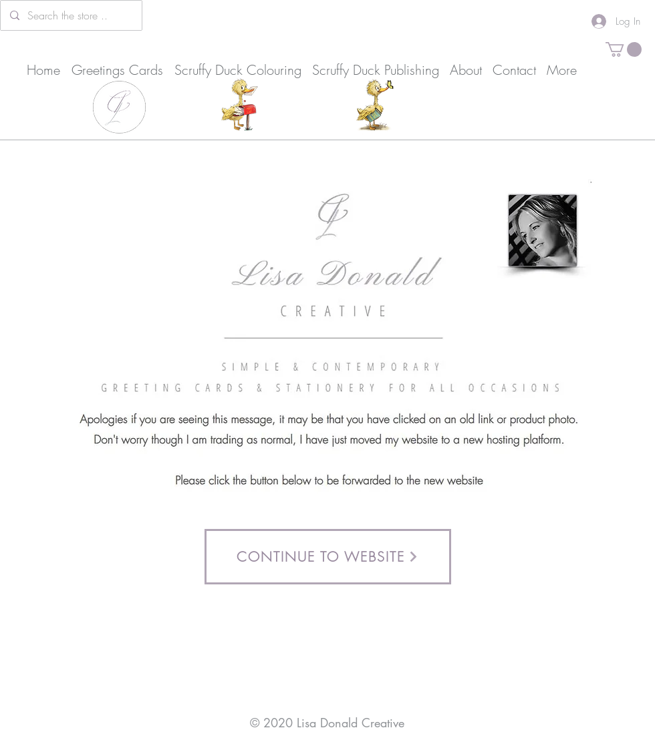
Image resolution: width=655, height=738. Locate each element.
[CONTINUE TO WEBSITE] (328, 556)
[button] (624, 49)
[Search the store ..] (70, 15)
